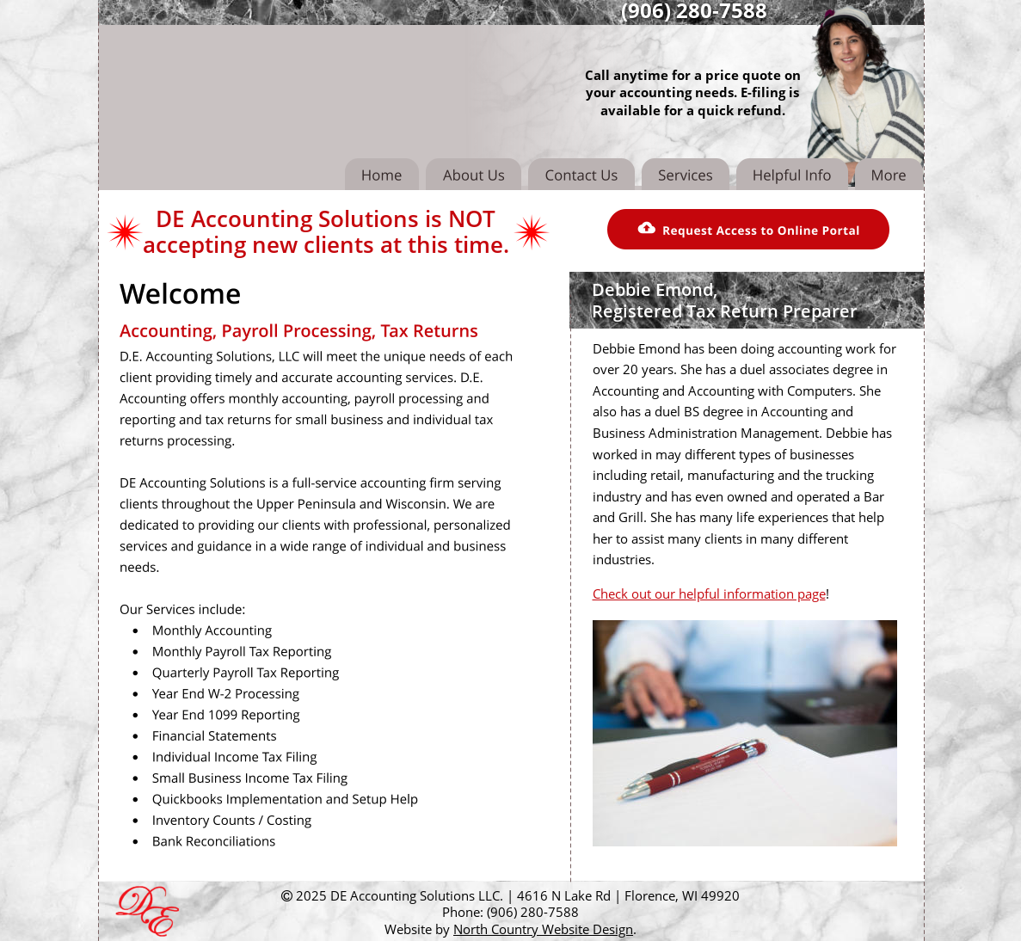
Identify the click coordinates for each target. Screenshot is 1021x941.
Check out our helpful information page (709, 593)
